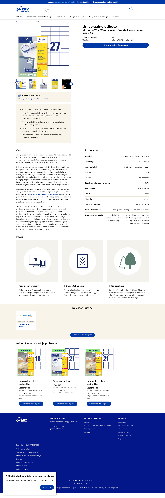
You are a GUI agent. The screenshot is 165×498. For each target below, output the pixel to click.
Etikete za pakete (22, 469)
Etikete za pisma (22, 466)
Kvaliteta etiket (123, 432)
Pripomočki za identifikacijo (39, 17)
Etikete (19, 17)
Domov (18, 22)
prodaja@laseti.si (56, 429)
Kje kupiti (87, 432)
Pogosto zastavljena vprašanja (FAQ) (97, 425)
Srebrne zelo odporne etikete (27, 452)
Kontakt (87, 422)
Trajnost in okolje (124, 435)
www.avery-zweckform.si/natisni (43, 194)
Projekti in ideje (77, 17)
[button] (21, 84)
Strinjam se (46, 487)
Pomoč (116, 17)
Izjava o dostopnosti (82, 483)
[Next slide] (71, 84)
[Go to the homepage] (22, 9)
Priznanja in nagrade (125, 425)
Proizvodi (61, 17)
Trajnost (121, 439)
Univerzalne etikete (23, 449)
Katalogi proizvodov (91, 429)
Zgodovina (122, 422)
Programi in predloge (98, 17)
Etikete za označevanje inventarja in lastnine (29, 457)
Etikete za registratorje (24, 462)
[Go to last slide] (16, 84)
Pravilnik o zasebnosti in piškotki (82, 480)
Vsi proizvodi (123, 429)
